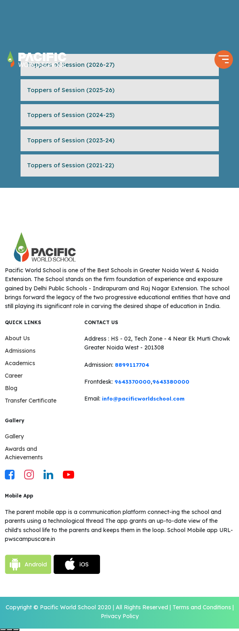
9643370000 (132, 381)
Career (14, 375)
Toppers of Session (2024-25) (70, 115)
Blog (11, 388)
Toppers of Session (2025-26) (70, 90)
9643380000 (170, 381)
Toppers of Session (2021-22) (70, 165)
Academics (20, 363)
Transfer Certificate (30, 400)
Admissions (20, 350)
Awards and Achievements (24, 453)
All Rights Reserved (142, 607)
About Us (17, 338)
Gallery (14, 436)
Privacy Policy (120, 616)
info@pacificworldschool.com (143, 398)
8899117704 (132, 365)
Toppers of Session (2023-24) (70, 140)
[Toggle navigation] (223, 59)
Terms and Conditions (201, 607)
